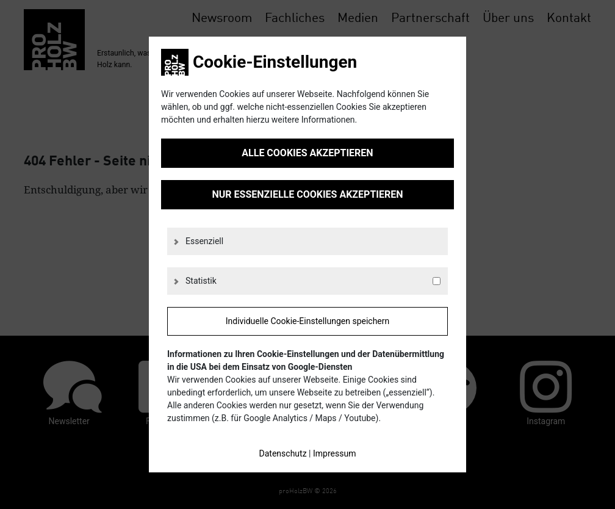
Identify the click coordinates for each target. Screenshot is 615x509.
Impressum (334, 453)
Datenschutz (283, 453)
